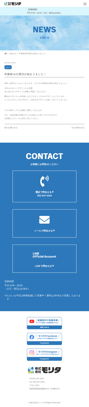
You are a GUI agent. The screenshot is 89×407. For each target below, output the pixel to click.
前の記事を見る (11, 128)
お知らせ (8, 67)
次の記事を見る (78, 128)
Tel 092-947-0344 (36, 379)
